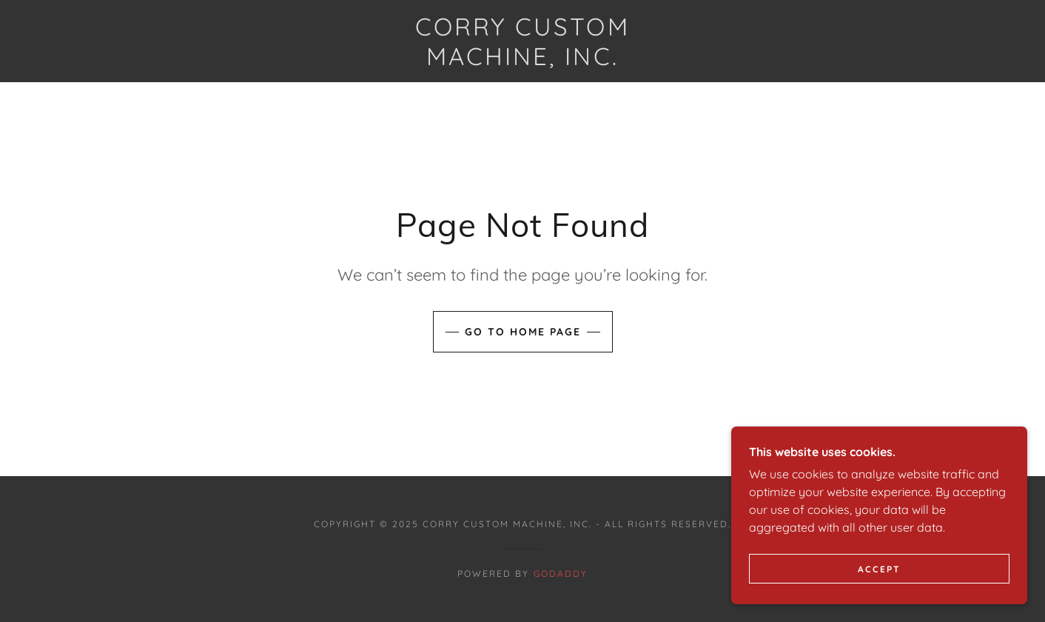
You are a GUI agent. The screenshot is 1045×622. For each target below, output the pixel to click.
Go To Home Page (523, 331)
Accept (879, 599)
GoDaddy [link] (561, 573)
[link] (522, 60)
